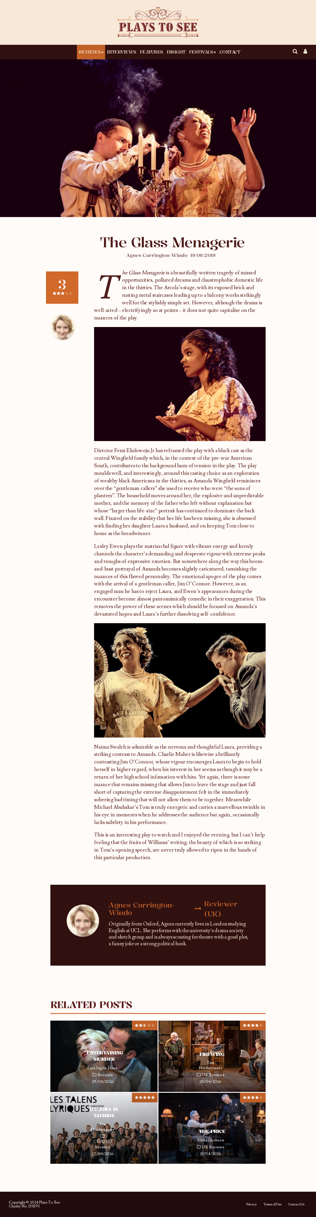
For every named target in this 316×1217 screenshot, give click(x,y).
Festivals (201, 52)
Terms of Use (272, 1204)
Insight (176, 52)
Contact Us (296, 1204)
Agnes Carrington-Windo (157, 255)
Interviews (121, 52)
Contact (229, 52)
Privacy (251, 1204)
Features (151, 52)
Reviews (89, 52)
